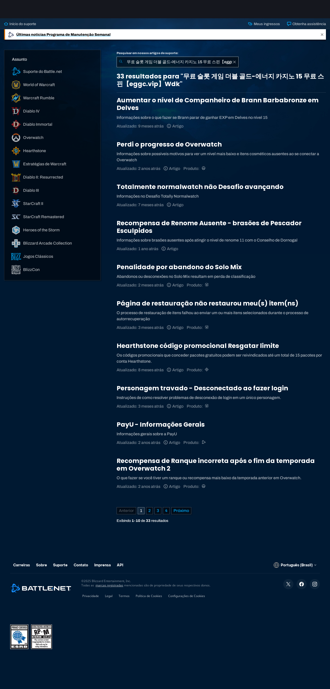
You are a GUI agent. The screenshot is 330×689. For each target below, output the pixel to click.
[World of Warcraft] (207, 285)
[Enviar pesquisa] (121, 62)
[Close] (322, 34)
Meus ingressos (264, 24)
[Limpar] (234, 62)
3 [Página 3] (158, 510)
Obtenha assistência (306, 24)
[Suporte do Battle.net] (204, 442)
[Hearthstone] (207, 370)
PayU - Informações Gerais (161, 424)
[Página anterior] (126, 510)
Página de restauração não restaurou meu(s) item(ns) (207, 303)
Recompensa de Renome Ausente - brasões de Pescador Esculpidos (209, 227)
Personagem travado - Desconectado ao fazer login (202, 388)
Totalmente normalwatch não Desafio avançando (200, 186)
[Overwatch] (204, 168)
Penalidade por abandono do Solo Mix (179, 267)
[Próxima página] (181, 510)
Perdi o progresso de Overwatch (169, 144)
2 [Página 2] (149, 510)
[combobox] (178, 62)
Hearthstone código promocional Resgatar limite (198, 345)
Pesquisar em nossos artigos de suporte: (147, 53)
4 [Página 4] (166, 510)
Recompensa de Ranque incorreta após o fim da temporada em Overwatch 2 (216, 464)
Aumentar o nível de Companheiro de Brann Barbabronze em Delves (218, 104)
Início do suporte (20, 24)
